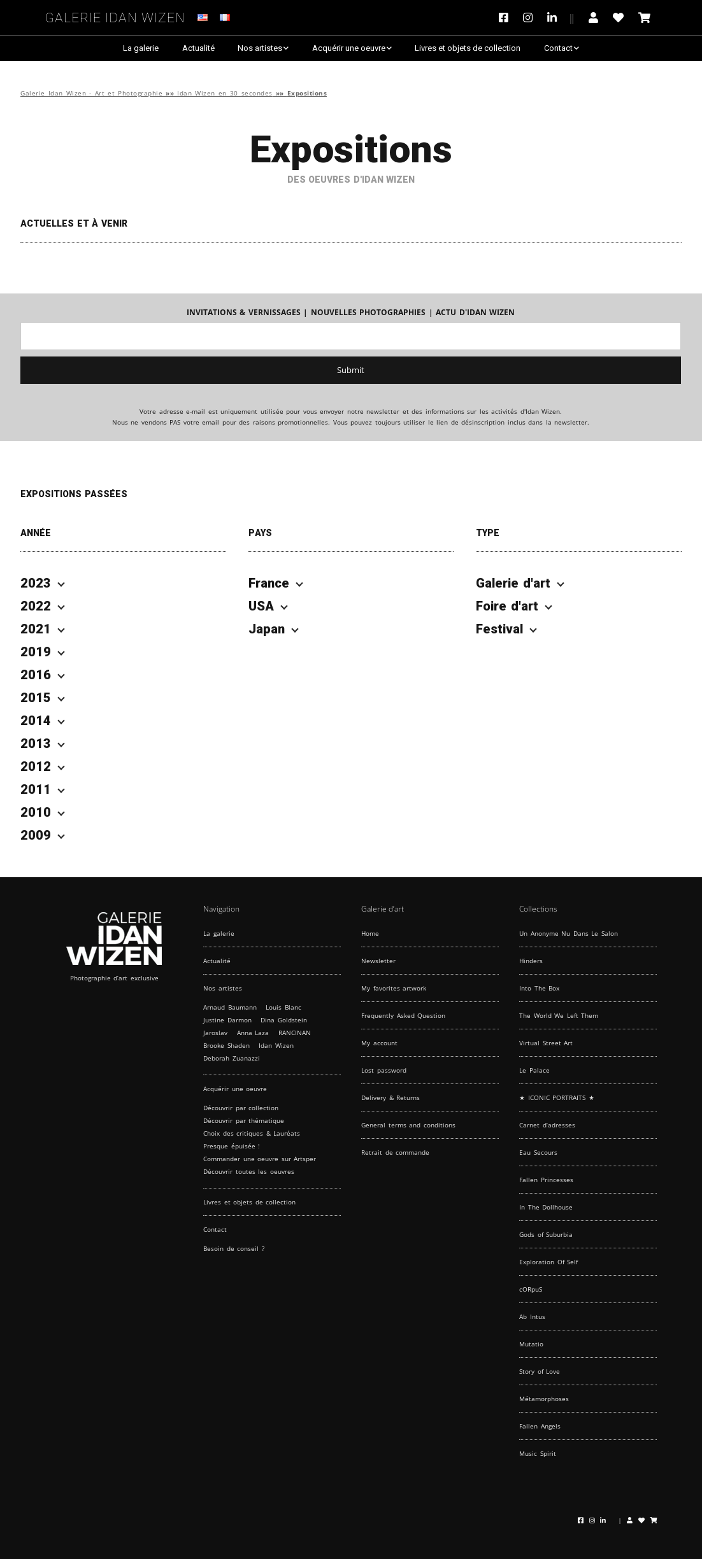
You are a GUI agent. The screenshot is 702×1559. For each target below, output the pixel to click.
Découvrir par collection (240, 1107)
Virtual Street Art (546, 1042)
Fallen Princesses (546, 1179)
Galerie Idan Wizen (115, 15)
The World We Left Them (558, 1015)
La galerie (141, 48)
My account (379, 1042)
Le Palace (534, 1070)
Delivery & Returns (390, 1097)
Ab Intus (532, 1316)
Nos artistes (260, 48)
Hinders (531, 960)
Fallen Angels (540, 1425)
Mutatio (531, 1343)
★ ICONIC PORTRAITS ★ (556, 1097)
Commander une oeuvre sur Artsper (259, 1158)
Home (370, 933)
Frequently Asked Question (403, 1015)
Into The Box (539, 988)
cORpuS (530, 1289)
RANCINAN (294, 1032)
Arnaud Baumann (230, 1007)
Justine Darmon (227, 1019)
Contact (558, 48)
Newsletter (378, 960)
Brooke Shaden (226, 1045)
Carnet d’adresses (547, 1124)
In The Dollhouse (546, 1207)
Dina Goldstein (284, 1019)
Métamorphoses (544, 1398)
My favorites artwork (393, 988)
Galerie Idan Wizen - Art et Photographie (91, 93)
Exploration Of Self (548, 1261)
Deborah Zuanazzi (231, 1058)
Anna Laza (253, 1032)
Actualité (198, 48)
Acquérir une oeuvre (348, 48)
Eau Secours (538, 1152)
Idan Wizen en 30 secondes (225, 93)
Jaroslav (215, 1032)
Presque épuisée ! (231, 1145)
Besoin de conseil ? (233, 1248)
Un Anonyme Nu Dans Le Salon (568, 933)
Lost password (383, 1070)
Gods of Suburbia (546, 1234)
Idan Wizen (276, 1045)
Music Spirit (537, 1453)
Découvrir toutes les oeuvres (248, 1171)
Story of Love (539, 1371)
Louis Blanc (283, 1007)
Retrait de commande (395, 1152)
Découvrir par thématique (243, 1120)
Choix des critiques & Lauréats (251, 1133)
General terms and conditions (408, 1124)
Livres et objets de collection (467, 48)
